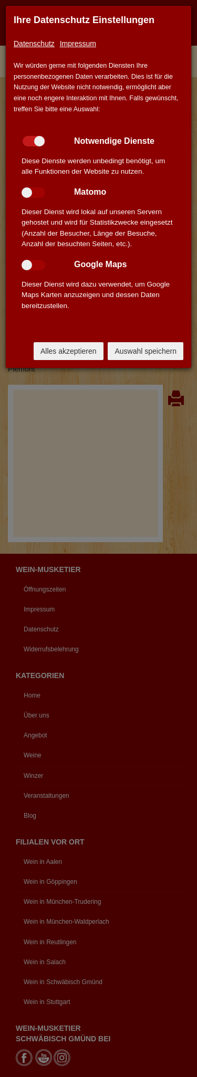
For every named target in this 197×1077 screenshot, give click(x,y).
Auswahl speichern (146, 351)
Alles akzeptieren (68, 351)
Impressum (78, 43)
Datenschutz (34, 43)
